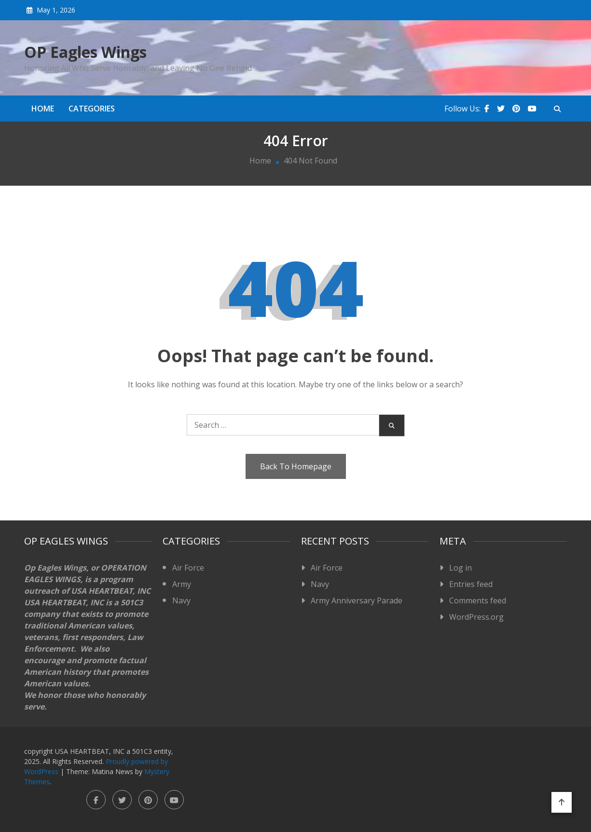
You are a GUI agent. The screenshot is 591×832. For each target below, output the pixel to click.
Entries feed (471, 584)
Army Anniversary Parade (356, 600)
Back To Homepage (295, 466)
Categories (92, 108)
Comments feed (477, 600)
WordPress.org (476, 617)
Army (181, 584)
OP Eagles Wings (85, 52)
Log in (460, 567)
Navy (181, 600)
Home (42, 108)
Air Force (188, 567)
